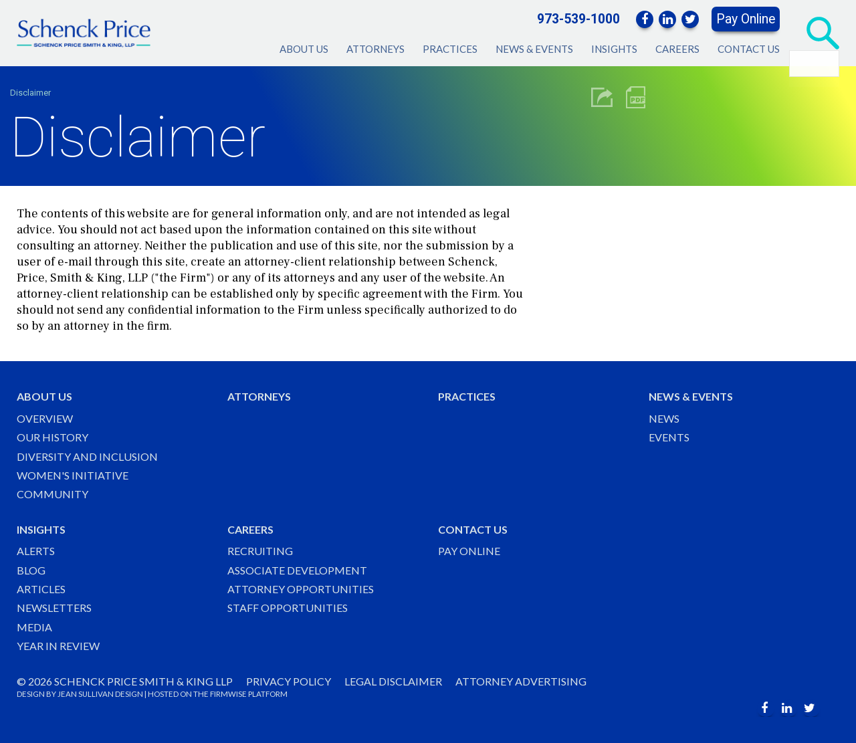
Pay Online (745, 19)
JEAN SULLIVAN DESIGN (100, 693)
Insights (614, 49)
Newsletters (54, 607)
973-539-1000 (578, 19)
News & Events (534, 49)
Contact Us (749, 49)
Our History (52, 437)
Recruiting (260, 550)
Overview (45, 418)
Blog (31, 570)
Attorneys (375, 49)
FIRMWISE (228, 693)
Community (52, 494)
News (664, 418)
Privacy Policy (288, 681)
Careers (677, 49)
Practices (450, 49)
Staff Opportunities (287, 607)
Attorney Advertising (520, 681)
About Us (304, 49)
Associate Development (297, 570)
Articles (41, 588)
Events (669, 437)
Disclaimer (30, 93)
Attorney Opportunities (300, 588)
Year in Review (58, 645)
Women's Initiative (72, 475)
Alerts (36, 550)
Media (34, 627)
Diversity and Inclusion (87, 456)
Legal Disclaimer (393, 681)
